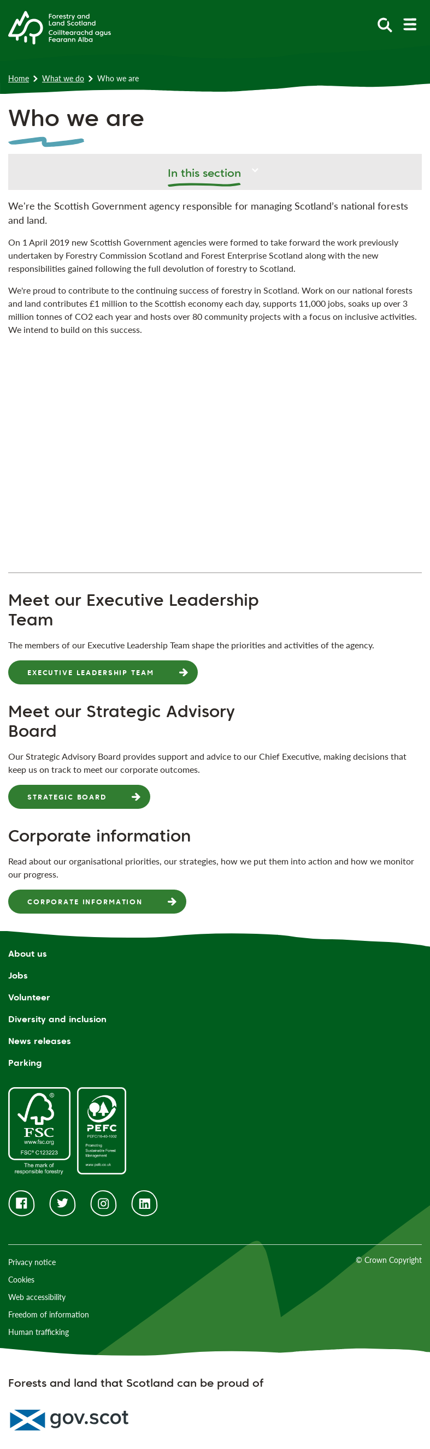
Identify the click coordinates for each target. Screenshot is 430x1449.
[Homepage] (59, 27)
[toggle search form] (385, 24)
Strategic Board (67, 796)
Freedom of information (48, 1314)
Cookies (21, 1279)
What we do (63, 78)
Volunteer (29, 997)
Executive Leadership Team (90, 672)
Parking (25, 1063)
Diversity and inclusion (57, 1019)
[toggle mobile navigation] (409, 24)
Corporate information (85, 901)
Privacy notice (32, 1262)
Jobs (18, 975)
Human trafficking (38, 1332)
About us (27, 954)
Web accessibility (37, 1297)
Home (18, 78)
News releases (39, 1041)
